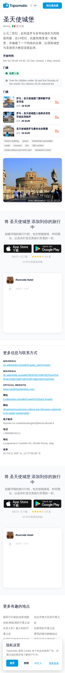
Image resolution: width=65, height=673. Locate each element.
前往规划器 (52, 5)
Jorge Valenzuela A (36, 200)
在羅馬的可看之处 (44, 628)
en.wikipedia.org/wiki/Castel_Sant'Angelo (26, 364)
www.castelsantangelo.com (18, 389)
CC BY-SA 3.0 (53, 200)
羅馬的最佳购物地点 (45, 633)
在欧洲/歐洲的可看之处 (16, 622)
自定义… (39, 663)
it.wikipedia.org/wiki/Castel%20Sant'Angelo (28, 399)
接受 (12, 663)
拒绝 (26, 663)
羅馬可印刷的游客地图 (16, 617)
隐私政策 (54, 663)
